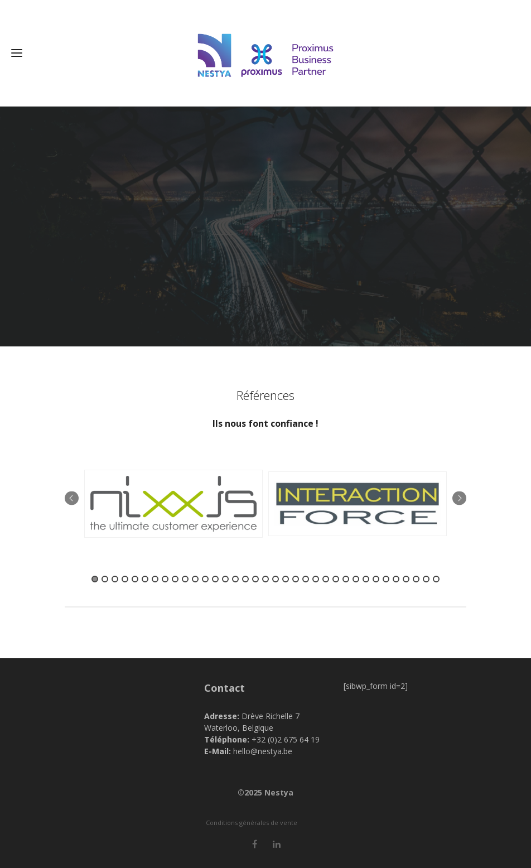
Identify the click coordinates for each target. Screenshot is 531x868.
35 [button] (436, 579)
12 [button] (205, 579)
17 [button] (255, 579)
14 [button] (225, 579)
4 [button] (125, 579)
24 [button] (325, 579)
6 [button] (145, 579)
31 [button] (396, 579)
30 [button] (386, 579)
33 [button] (416, 579)
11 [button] (195, 579)
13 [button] (215, 579)
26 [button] (345, 579)
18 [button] (265, 579)
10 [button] (185, 579)
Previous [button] (72, 498)
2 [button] (105, 579)
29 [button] (376, 579)
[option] (173, 504)
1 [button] (94, 579)
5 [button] (135, 579)
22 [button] (305, 579)
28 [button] (366, 579)
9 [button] (175, 579)
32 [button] (406, 579)
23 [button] (315, 579)
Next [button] (459, 498)
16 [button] (245, 579)
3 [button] (115, 579)
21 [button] (295, 579)
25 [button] (335, 579)
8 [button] (165, 579)
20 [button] (285, 579)
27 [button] (356, 579)
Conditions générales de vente (251, 822)
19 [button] (275, 579)
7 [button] (155, 579)
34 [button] (426, 579)
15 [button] (235, 579)
